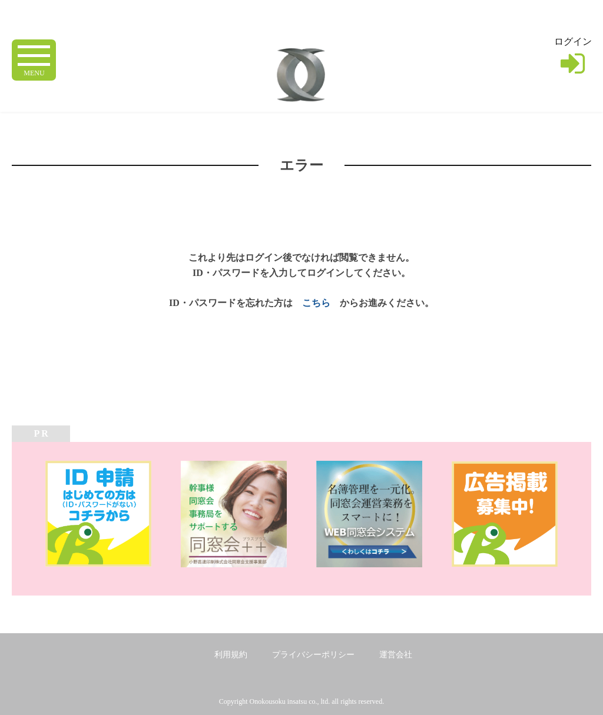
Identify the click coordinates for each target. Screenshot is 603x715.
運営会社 (395, 654)
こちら (316, 303)
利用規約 (230, 654)
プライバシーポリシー (313, 654)
